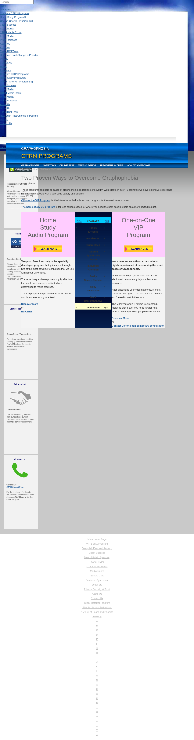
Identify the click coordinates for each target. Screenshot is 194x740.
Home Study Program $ (13, 17)
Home (3, 5)
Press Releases (8, 39)
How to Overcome (138, 165)
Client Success (8, 24)
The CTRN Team (9, 51)
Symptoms (49, 165)
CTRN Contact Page (15, 487)
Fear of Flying (96, 561)
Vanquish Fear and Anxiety (97, 548)
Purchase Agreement (96, 580)
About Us (5, 43)
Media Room (97, 571)
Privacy (4, 58)
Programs (5, 9)
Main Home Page (97, 539)
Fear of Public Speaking (97, 557)
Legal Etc (97, 584)
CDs (79, 221)
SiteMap (97, 616)
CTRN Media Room (10, 32)
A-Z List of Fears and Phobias (97, 612)
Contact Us (6, 62)
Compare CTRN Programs (14, 13)
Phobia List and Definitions (97, 607)
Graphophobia (30, 165)
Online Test (66, 165)
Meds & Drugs (87, 165)
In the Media (7, 28)
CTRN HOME (24, 169)
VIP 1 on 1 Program (97, 543)
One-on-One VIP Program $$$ (16, 21)
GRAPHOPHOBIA (40, 169)
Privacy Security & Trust (97, 589)
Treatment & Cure (111, 165)
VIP (107, 221)
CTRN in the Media (97, 566)
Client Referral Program (97, 602)
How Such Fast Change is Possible (19, 55)
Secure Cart (96, 575)
